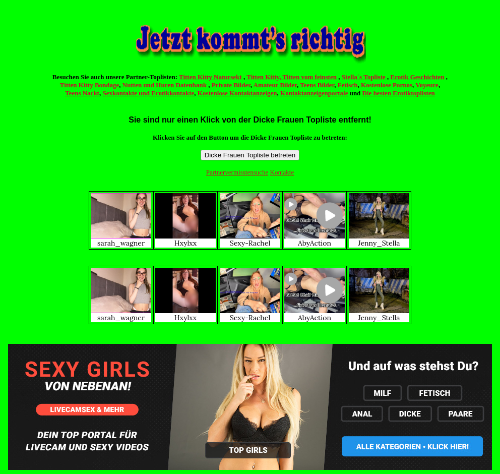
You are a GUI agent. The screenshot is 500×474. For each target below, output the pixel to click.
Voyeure (427, 85)
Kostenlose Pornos (386, 85)
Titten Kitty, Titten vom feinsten (291, 77)
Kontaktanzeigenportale (314, 93)
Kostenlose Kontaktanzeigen (237, 93)
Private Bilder (231, 85)
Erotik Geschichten (418, 77)
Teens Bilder (317, 85)
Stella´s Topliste (364, 77)
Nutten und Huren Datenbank (164, 85)
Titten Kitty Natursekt (210, 77)
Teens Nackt (82, 93)
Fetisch (348, 85)
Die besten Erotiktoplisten (398, 93)
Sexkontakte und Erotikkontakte (148, 93)
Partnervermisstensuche (237, 172)
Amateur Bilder (275, 85)
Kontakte (282, 172)
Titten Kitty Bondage (89, 85)
